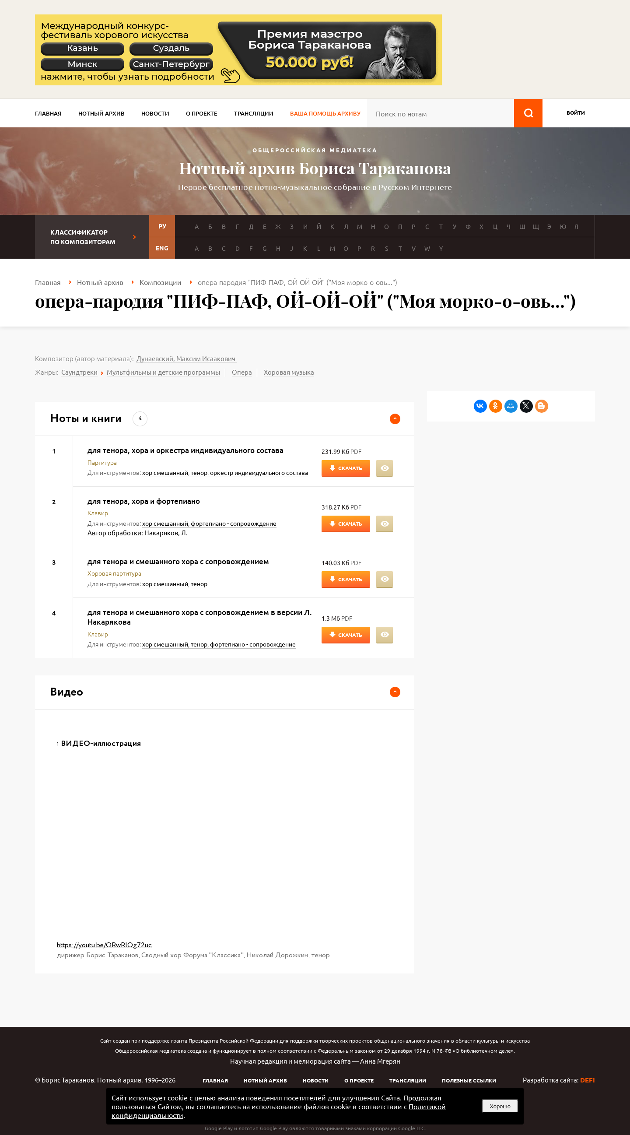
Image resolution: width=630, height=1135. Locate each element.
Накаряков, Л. (166, 532)
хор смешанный (165, 472)
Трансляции (253, 113)
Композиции (161, 282)
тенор (199, 472)
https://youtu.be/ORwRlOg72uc (104, 945)
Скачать (350, 467)
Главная (48, 113)
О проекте (201, 113)
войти (576, 112)
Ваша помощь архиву (325, 113)
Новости (155, 113)
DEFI (587, 1079)
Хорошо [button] (500, 1106)
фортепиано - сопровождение (233, 523)
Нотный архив (101, 113)
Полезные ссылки (469, 1080)
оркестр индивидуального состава (259, 472)
